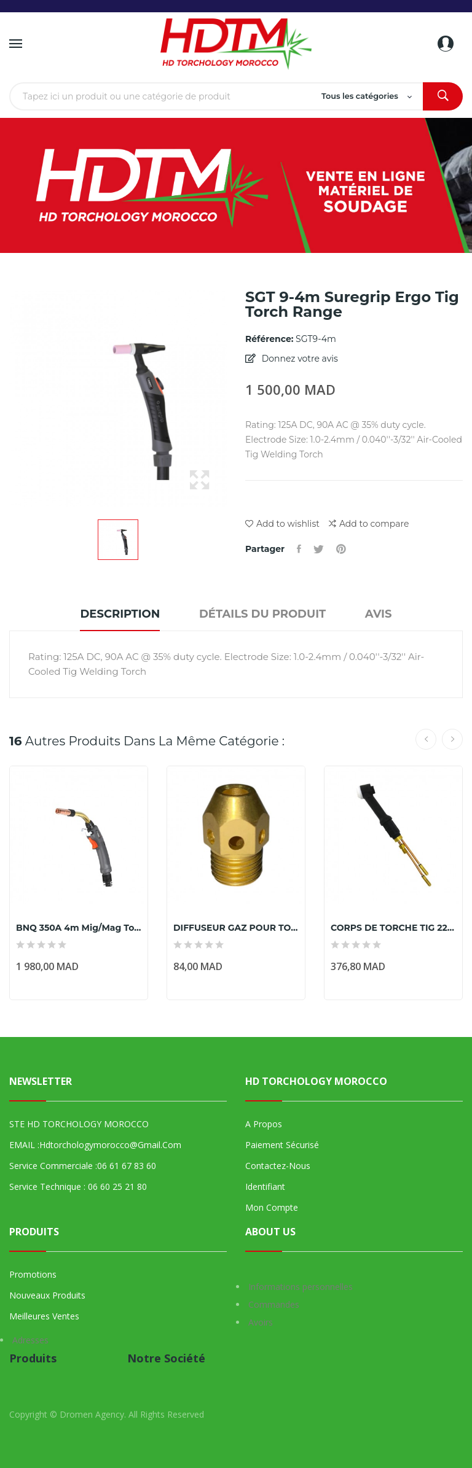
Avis (378, 614)
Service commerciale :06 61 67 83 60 (82, 1165)
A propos (263, 1124)
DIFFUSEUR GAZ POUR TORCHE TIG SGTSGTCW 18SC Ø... (236, 927)
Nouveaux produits (47, 1295)
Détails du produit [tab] (262, 614)
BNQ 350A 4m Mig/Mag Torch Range (78, 927)
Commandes (273, 1304)
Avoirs (260, 1322)
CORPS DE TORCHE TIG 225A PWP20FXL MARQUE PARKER (393, 927)
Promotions (33, 1274)
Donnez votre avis (298, 358)
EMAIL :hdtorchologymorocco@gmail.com (95, 1145)
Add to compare (369, 524)
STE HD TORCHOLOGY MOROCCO (79, 1124)
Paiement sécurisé (282, 1145)
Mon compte (271, 1207)
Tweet (318, 549)
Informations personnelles (300, 1286)
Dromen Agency (92, 1414)
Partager (299, 549)
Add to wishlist (282, 523)
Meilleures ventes (44, 1316)
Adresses (30, 1340)
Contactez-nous (277, 1165)
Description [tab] (120, 614)
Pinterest (341, 549)
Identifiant (265, 1186)
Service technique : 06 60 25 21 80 (78, 1186)
